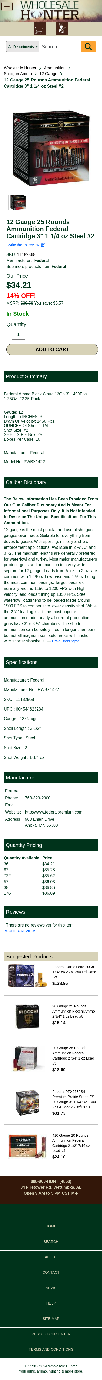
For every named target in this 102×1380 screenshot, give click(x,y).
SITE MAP (51, 1319)
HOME (51, 1226)
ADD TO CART (52, 349)
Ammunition (54, 68)
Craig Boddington (66, 641)
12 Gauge (48, 74)
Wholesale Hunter (20, 68)
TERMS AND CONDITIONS (51, 1349)
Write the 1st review (26, 245)
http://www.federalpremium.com (54, 812)
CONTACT (51, 1272)
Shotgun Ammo (18, 74)
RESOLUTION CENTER (51, 1334)
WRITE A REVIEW (20, 931)
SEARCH (51, 1242)
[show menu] (7, 6)
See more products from (36, 266)
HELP (51, 1303)
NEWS (51, 1288)
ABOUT (51, 1257)
